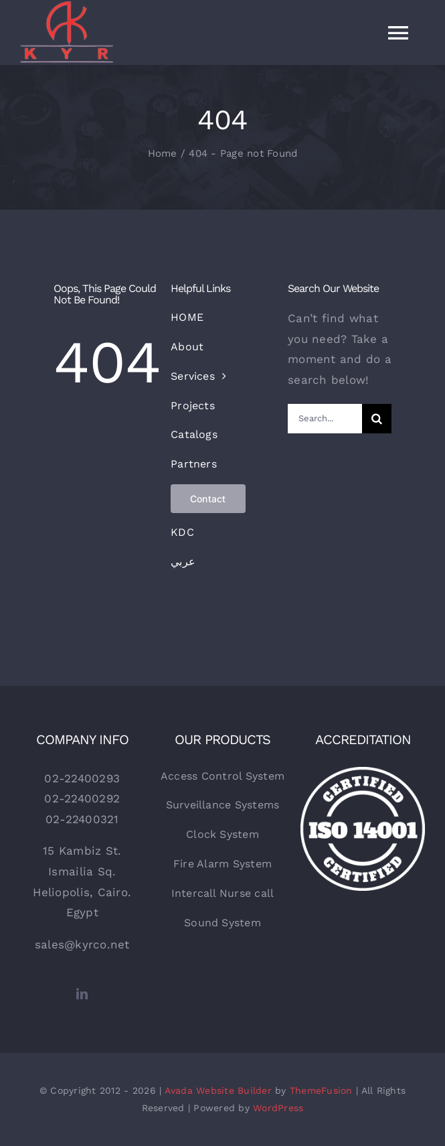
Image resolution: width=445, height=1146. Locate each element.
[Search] (376, 418)
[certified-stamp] (362, 772)
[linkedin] (82, 993)
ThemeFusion (321, 1090)
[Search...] (325, 418)
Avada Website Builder (218, 1090)
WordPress (278, 1107)
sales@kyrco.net (82, 944)
